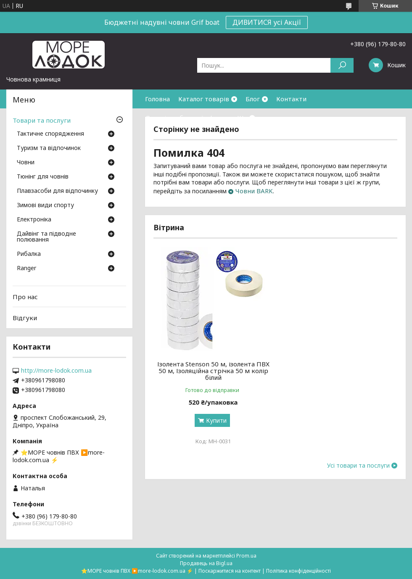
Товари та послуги (42, 120)
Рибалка (29, 254)
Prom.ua (246, 555)
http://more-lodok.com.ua (56, 370)
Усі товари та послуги (358, 465)
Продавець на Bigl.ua (206, 563)
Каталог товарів (203, 99)
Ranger (26, 268)
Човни (25, 162)
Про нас (25, 296)
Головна (157, 99)
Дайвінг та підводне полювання (46, 237)
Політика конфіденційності (298, 570)
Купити (216, 420)
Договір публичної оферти (187, 117)
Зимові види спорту (45, 205)
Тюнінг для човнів (43, 177)
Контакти (291, 99)
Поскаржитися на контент (229, 570)
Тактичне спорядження (50, 134)
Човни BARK (254, 191)
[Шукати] (342, 65)
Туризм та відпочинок (49, 148)
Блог (253, 99)
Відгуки (25, 317)
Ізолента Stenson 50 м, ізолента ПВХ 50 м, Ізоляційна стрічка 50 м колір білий (213, 371)
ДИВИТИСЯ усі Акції (266, 22)
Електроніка (34, 219)
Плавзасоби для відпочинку (57, 191)
